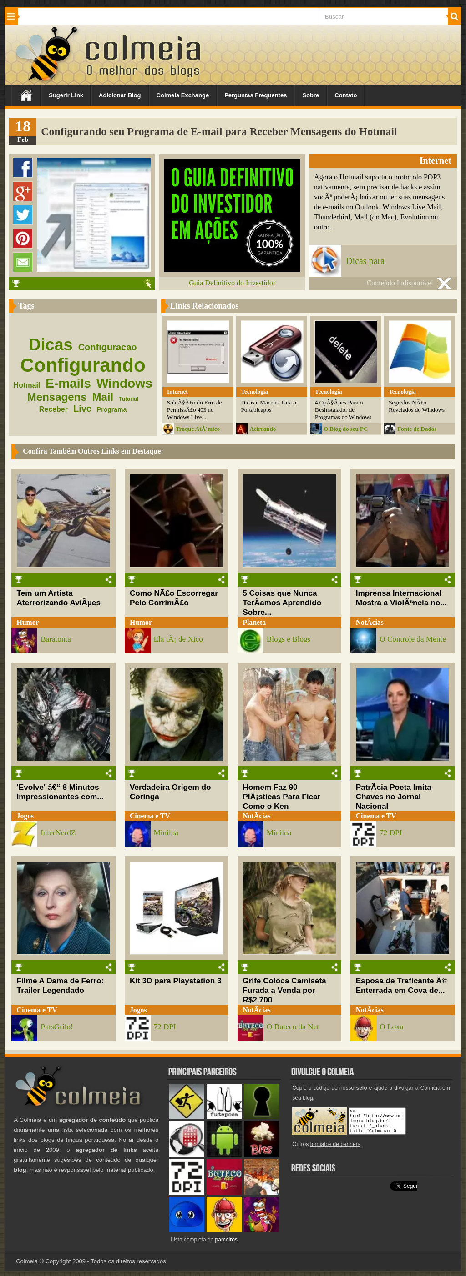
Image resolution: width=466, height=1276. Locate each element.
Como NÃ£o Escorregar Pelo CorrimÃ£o (174, 597)
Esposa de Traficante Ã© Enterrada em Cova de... (402, 985)
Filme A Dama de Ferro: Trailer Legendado (60, 985)
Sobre (310, 95)
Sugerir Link (66, 95)
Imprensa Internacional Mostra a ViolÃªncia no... (401, 597)
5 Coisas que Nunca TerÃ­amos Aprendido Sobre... (282, 602)
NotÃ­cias (370, 622)
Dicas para (365, 261)
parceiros (226, 1239)
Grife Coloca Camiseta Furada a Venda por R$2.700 (284, 990)
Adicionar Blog (120, 95)
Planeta (254, 622)
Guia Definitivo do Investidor (232, 283)
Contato (345, 95)
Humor (28, 622)
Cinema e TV (150, 816)
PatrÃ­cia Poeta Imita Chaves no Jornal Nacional (393, 797)
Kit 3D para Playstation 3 (176, 980)
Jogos (25, 816)
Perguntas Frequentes (255, 95)
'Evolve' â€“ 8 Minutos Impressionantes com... (60, 792)
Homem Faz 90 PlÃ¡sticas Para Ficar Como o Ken (281, 797)
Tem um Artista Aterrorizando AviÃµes (59, 597)
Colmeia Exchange (183, 95)
